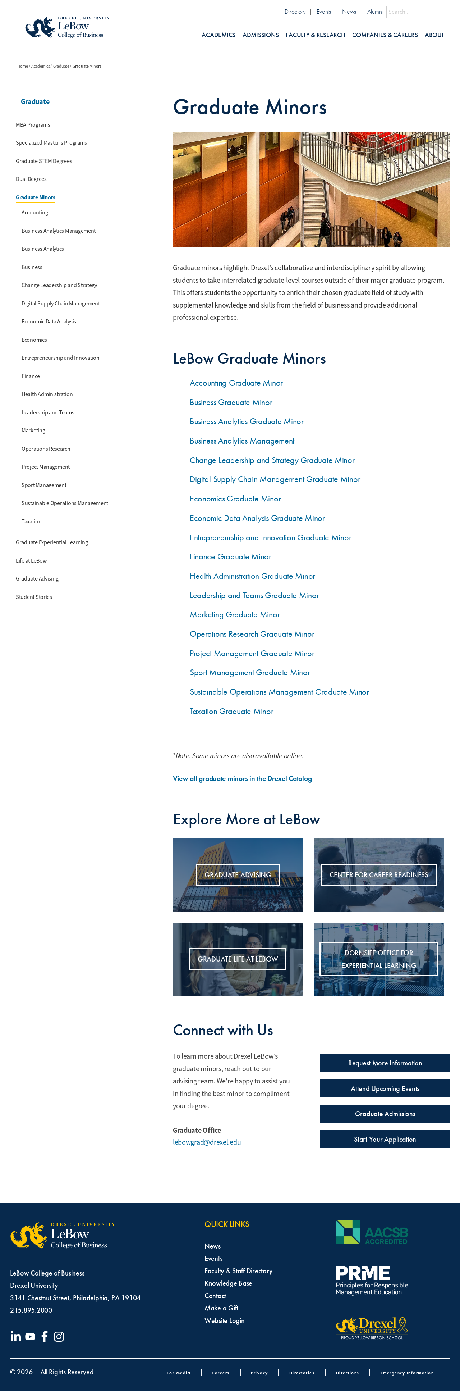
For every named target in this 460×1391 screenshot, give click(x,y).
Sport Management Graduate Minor (250, 672)
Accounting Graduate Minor (236, 383)
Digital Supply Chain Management (61, 303)
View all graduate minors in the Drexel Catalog (248, 778)
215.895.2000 (31, 1310)
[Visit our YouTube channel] (31, 1336)
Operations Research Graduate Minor (252, 634)
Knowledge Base (228, 1283)
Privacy (259, 1373)
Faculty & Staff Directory (238, 1271)
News (349, 11)
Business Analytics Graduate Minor (247, 421)
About (434, 35)
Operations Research (46, 449)
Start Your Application (385, 1139)
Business (32, 267)
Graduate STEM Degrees (44, 161)
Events (324, 11)
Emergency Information (407, 1373)
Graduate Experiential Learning (52, 542)
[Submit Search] (437, 12)
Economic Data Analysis (49, 321)
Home (22, 66)
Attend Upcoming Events (385, 1088)
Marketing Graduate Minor (235, 614)
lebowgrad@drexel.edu (207, 1142)
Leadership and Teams (48, 412)
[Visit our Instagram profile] (60, 1336)
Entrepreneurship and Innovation (61, 358)
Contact (215, 1295)
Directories (302, 1373)
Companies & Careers (385, 35)
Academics (218, 35)
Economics (34, 340)
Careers (221, 1373)
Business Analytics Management (59, 231)
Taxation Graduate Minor (231, 711)
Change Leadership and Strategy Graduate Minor (272, 460)
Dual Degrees (31, 179)
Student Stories (34, 597)
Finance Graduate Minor (230, 556)
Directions (347, 1373)
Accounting (35, 212)
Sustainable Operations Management (65, 503)
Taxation (32, 521)
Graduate (61, 66)
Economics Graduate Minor (235, 499)
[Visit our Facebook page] (46, 1336)
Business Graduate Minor (231, 402)
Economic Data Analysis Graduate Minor (257, 518)
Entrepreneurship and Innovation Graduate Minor (270, 537)
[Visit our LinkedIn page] (17, 1336)
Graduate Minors (35, 197)
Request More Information (385, 1063)
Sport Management (44, 485)
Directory (295, 11)
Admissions (261, 35)
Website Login (224, 1320)
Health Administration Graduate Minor (252, 576)
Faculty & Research (315, 35)
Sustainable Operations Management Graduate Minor (279, 692)
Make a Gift (221, 1308)
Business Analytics (43, 249)
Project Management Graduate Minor (252, 653)
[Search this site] (408, 12)
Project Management (46, 467)
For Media (179, 1373)
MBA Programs (33, 124)
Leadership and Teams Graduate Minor (254, 595)
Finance (31, 376)
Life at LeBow (31, 560)
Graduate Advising (37, 578)
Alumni (375, 11)
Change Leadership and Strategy (59, 285)
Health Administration (47, 394)
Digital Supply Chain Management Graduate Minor (275, 479)
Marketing (33, 430)
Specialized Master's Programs (51, 142)
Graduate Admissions (385, 1113)
